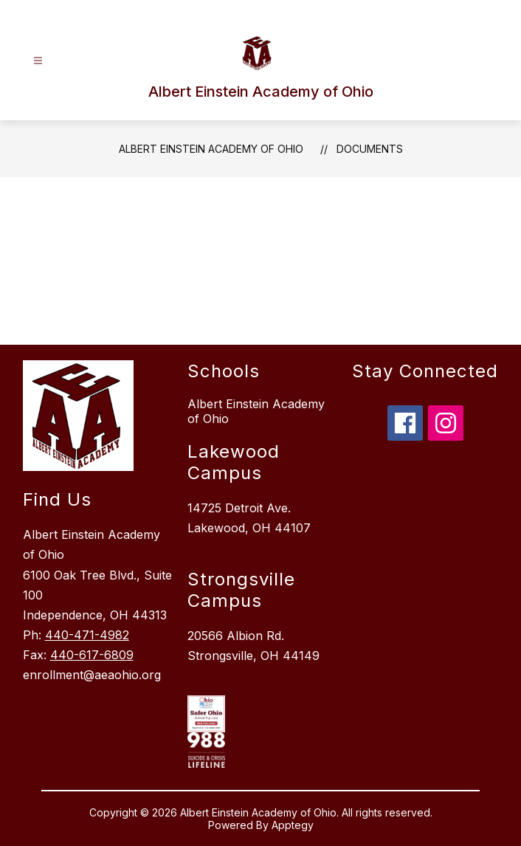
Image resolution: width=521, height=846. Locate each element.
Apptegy (293, 825)
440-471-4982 (87, 634)
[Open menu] (38, 60)
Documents (370, 148)
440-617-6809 (92, 654)
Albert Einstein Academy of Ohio (211, 148)
